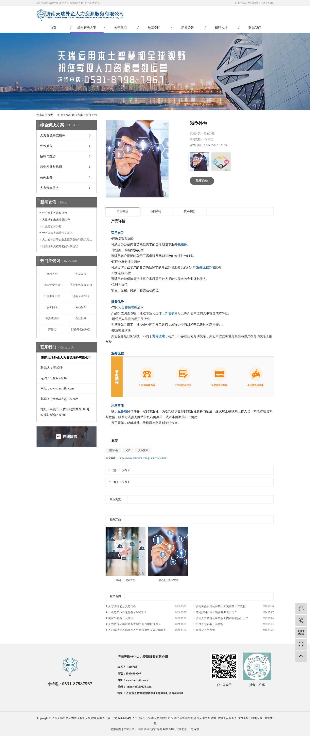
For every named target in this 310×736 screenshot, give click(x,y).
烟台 (165, 729)
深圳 (196, 729)
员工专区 (154, 27)
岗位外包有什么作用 (120, 618)
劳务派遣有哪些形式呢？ (57, 232)
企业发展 (80, 318)
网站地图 (253, 2)
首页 (53, 27)
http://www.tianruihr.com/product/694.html (143, 458)
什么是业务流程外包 (54, 212)
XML (270, 2)
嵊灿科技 (257, 718)
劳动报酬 (80, 307)
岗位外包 (91, 115)
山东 (141, 729)
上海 (190, 729)
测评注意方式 (52, 285)
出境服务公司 (52, 296)
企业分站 (240, 2)
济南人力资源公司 (159, 718)
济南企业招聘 (81, 296)
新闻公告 (187, 27)
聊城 (172, 729)
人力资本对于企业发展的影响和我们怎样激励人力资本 (68, 239)
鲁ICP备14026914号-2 (121, 718)
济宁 (153, 729)
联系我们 (255, 27)
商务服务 (46, 177)
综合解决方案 (86, 27)
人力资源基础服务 (52, 135)
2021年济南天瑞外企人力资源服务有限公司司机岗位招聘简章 (145, 630)
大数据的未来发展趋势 (56, 219)
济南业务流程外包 (81, 285)
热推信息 (116, 729)
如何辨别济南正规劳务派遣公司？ (216, 612)
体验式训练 (52, 318)
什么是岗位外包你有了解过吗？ (127, 612)
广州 (178, 729)
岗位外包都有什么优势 (209, 624)
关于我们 (120, 27)
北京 (184, 729)
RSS (263, 2)
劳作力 (52, 329)
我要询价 (202, 180)
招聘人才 (221, 27)
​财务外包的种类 (81, 329)
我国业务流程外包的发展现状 (60, 246)
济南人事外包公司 (205, 718)
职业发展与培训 (51, 167)
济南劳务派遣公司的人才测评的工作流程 (221, 606)
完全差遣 (80, 274)
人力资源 (143, 450)
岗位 (128, 450)
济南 (147, 729)
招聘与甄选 (48, 156)
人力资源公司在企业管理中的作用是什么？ (134, 624)
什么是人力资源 (205, 630)
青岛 (159, 729)
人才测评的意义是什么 (122, 606)
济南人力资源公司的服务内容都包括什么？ (222, 618)
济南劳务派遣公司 (182, 718)
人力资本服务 (49, 187)
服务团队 (52, 307)
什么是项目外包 (51, 226)
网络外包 (52, 274)
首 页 (60, 115)
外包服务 (46, 146)
